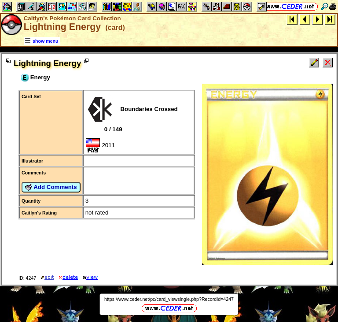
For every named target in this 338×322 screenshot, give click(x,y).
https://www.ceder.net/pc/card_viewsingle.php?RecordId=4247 (169, 299)
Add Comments (51, 187)
